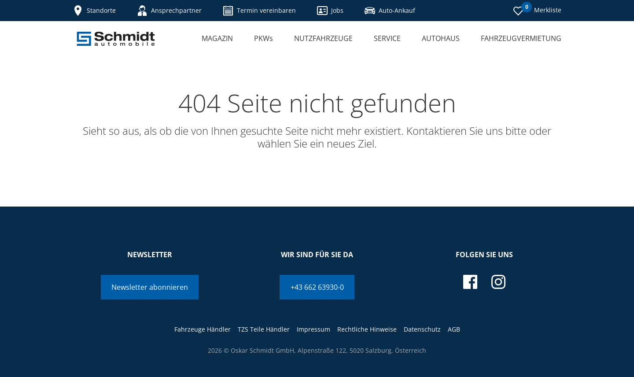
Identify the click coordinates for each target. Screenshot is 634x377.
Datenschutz (422, 329)
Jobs (330, 10)
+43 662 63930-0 (317, 287)
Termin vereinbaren (259, 10)
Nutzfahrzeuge (323, 38)
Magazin (217, 38)
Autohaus (441, 38)
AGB (454, 329)
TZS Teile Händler (264, 329)
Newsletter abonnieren (149, 287)
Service (387, 38)
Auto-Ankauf (390, 10)
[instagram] (498, 282)
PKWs (263, 38)
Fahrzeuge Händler (202, 329)
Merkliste (537, 9)
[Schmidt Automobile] (116, 39)
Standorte (94, 10)
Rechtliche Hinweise (367, 329)
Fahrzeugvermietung (521, 38)
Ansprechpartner (169, 10)
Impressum (313, 329)
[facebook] (470, 282)
